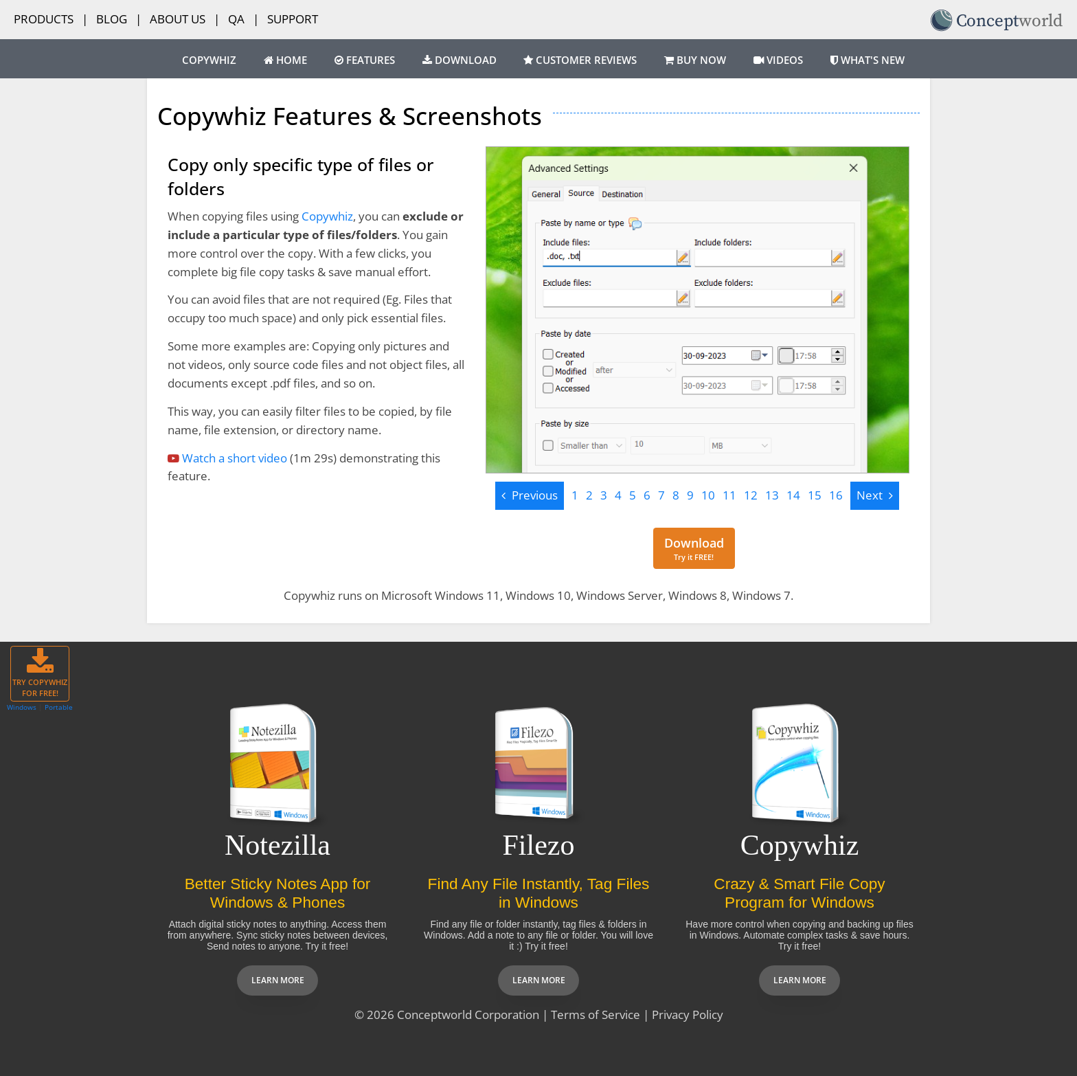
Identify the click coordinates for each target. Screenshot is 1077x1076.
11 (729, 495)
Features (365, 60)
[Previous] (529, 496)
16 (836, 495)
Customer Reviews (580, 60)
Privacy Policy (687, 1014)
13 (772, 495)
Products (43, 19)
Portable (59, 707)
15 (814, 495)
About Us (177, 19)
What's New (867, 60)
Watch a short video (234, 458)
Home (285, 60)
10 (708, 495)
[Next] (874, 496)
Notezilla (277, 845)
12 (751, 495)
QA (236, 19)
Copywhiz (209, 60)
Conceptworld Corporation (468, 1014)
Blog (111, 19)
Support (292, 19)
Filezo (539, 845)
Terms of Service (595, 1014)
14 (793, 495)
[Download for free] (694, 549)
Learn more (277, 980)
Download (459, 60)
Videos (778, 60)
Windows (21, 707)
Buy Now (695, 60)
